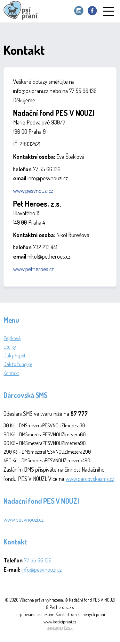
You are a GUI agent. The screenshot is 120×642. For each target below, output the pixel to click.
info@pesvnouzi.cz (41, 569)
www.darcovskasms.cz (90, 478)
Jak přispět (15, 355)
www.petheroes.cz (33, 268)
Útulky (10, 347)
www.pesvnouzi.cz (33, 190)
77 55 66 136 (38, 560)
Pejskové (12, 338)
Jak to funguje (18, 364)
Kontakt (11, 373)
